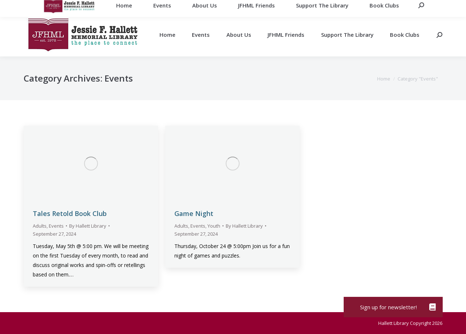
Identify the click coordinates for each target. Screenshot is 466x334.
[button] (432, 307)
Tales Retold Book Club (70, 213)
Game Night (193, 213)
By (87, 226)
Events (56, 226)
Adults (40, 226)
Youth (214, 226)
